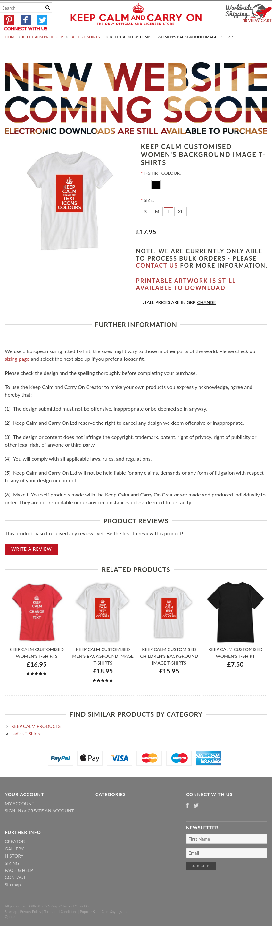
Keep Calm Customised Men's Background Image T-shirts (103, 671)
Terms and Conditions (61, 926)
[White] (146, 199)
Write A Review (31, 564)
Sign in (13, 826)
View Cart (257, 20)
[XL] (180, 226)
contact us (157, 280)
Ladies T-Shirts (85, 52)
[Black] (156, 199)
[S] (146, 226)
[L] (168, 226)
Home (11, 52)
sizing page (17, 374)
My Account (19, 818)
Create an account (51, 826)
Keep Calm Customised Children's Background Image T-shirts (169, 671)
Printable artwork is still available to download (186, 299)
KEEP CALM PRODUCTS (43, 52)
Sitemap (13, 899)
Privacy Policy (30, 926)
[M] (157, 226)
